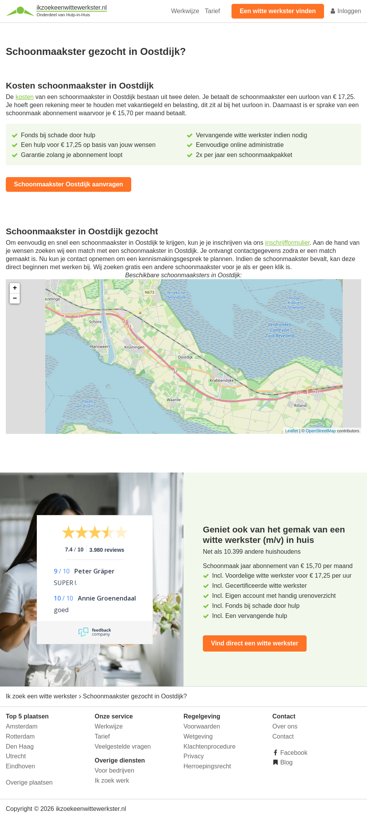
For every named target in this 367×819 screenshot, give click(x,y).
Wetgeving (198, 736)
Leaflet (291, 430)
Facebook (293, 752)
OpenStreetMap (321, 430)
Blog (286, 762)
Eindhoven (20, 766)
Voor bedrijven (114, 770)
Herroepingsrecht (207, 766)
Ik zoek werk (112, 780)
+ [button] (15, 288)
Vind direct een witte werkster (254, 643)
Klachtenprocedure (209, 746)
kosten (24, 97)
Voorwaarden (202, 726)
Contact (283, 736)
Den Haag (20, 746)
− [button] (15, 298)
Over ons (285, 726)
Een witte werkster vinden (278, 11)
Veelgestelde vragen (123, 746)
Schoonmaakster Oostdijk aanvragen (68, 184)
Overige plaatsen (29, 782)
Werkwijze (185, 11)
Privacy (194, 756)
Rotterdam (20, 736)
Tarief (212, 11)
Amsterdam (22, 726)
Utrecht (16, 756)
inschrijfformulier (287, 242)
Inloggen (345, 11)
